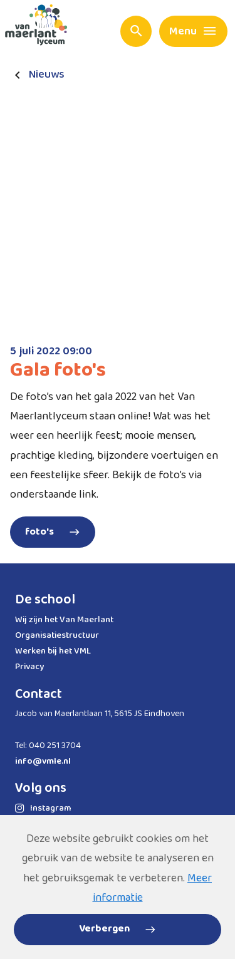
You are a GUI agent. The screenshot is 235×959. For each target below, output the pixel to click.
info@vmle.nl (43, 761)
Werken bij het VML (53, 651)
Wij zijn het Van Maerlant (64, 619)
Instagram (43, 808)
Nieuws (47, 74)
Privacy (29, 666)
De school (45, 599)
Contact (38, 694)
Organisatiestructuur (57, 635)
